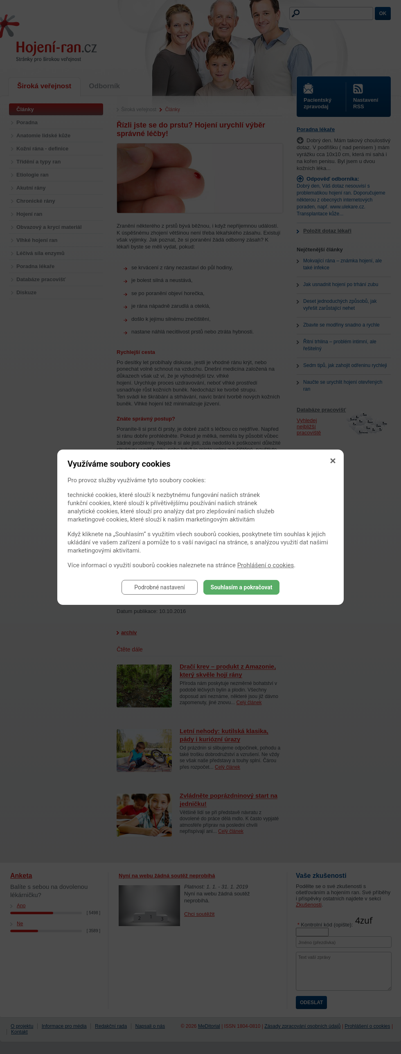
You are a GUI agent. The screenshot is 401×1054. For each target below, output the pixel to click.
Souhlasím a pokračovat (242, 587)
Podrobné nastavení (159, 587)
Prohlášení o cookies (265, 565)
